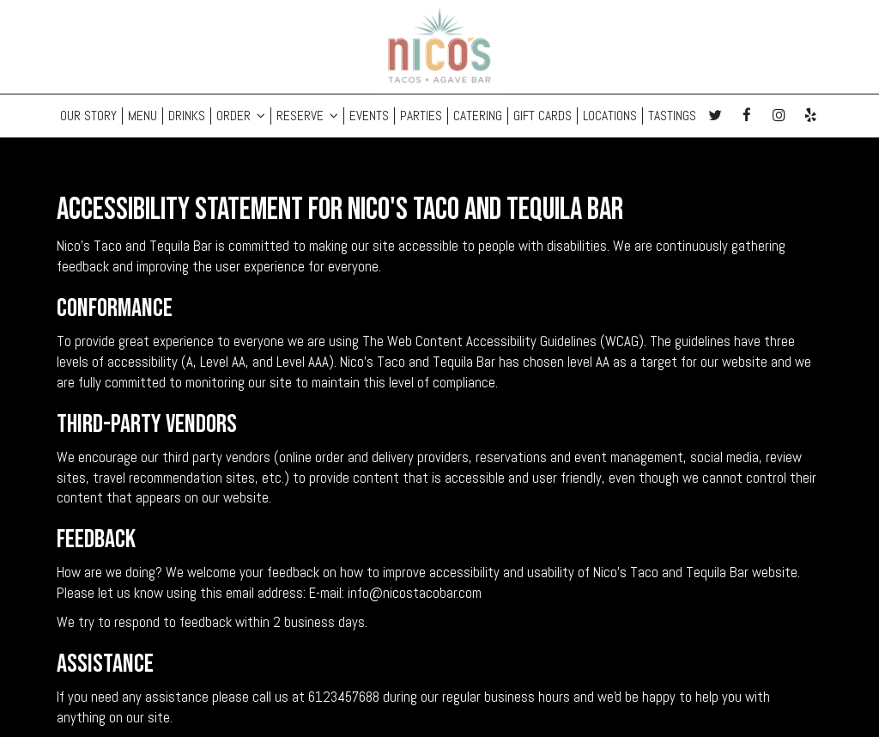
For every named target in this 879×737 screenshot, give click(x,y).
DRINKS (186, 116)
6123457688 (343, 697)
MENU (142, 116)
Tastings (672, 116)
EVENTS (369, 116)
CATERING (477, 116)
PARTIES (421, 116)
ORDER (240, 116)
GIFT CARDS (542, 116)
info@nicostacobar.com (415, 593)
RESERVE (307, 116)
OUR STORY (88, 116)
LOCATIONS (610, 116)
